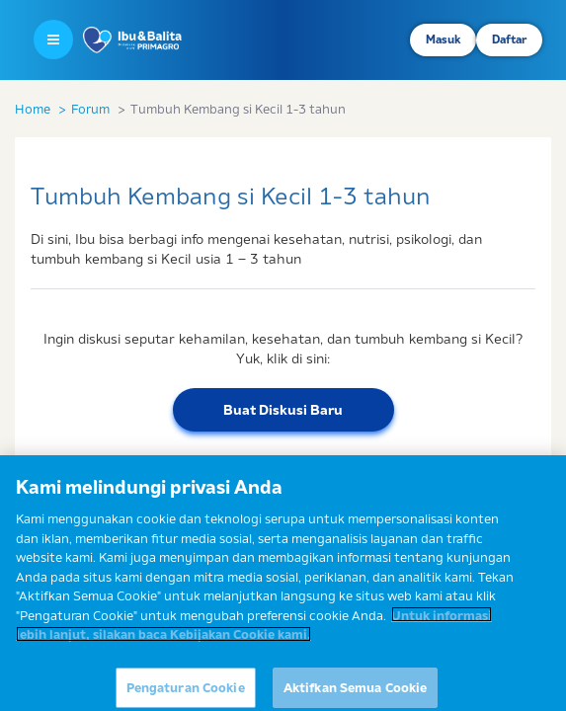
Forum (90, 109)
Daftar (509, 39)
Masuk (443, 39)
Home (32, 109)
